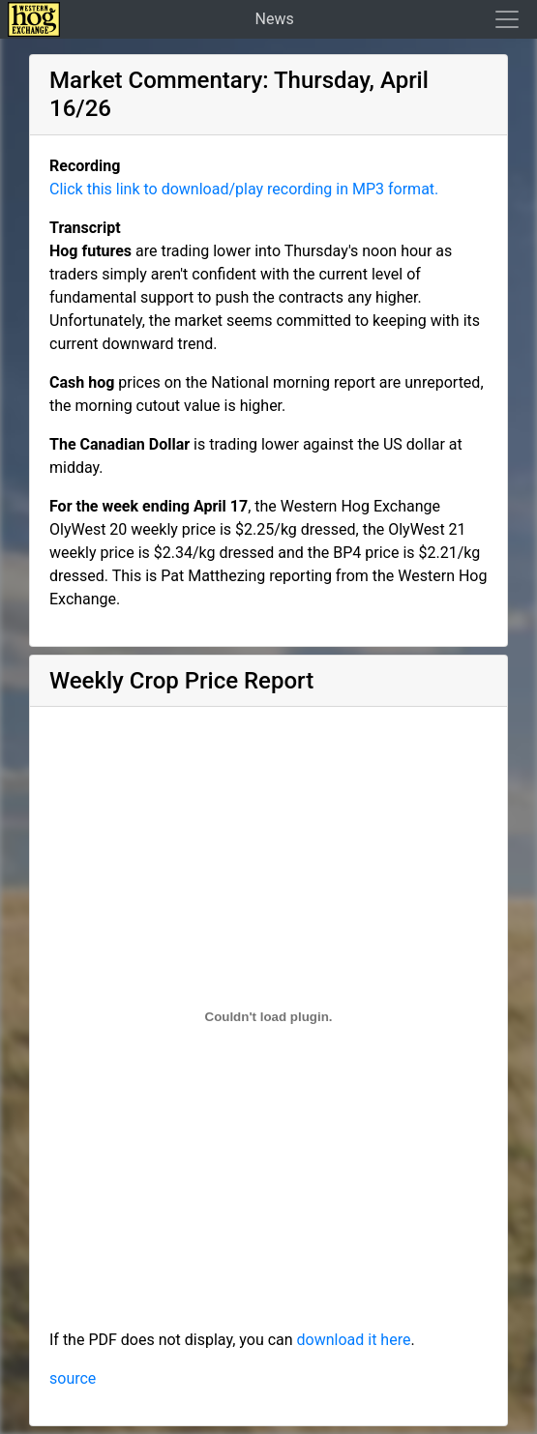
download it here (354, 1340)
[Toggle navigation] (501, 19)
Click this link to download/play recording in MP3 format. (243, 189)
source (72, 1378)
